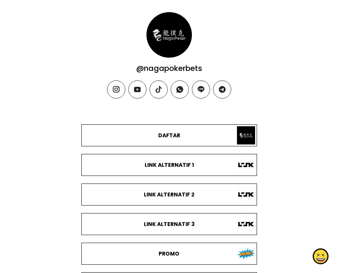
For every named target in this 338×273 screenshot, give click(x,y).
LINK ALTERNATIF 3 (168, 224)
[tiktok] (159, 89)
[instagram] (116, 89)
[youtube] (137, 89)
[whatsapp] (180, 89)
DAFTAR (169, 135)
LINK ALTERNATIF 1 (168, 165)
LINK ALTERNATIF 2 (168, 194)
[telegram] (222, 89)
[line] (201, 89)
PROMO (169, 253)
